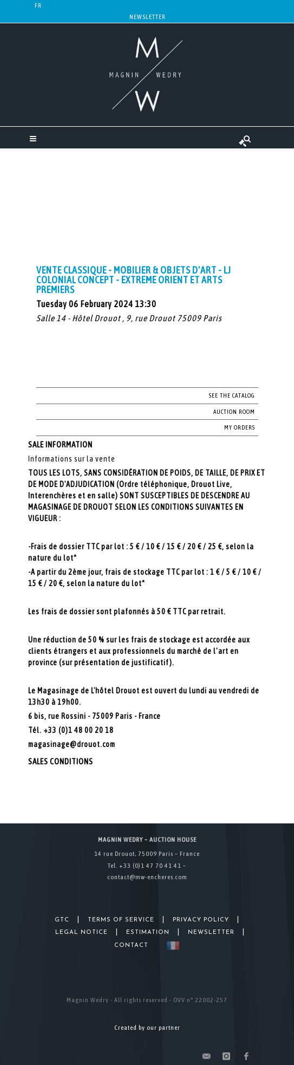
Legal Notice (81, 933)
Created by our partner (147, 1027)
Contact (131, 946)
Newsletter (147, 17)
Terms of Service (121, 920)
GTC (62, 920)
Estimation (147, 933)
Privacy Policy (201, 920)
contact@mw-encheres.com (147, 877)
